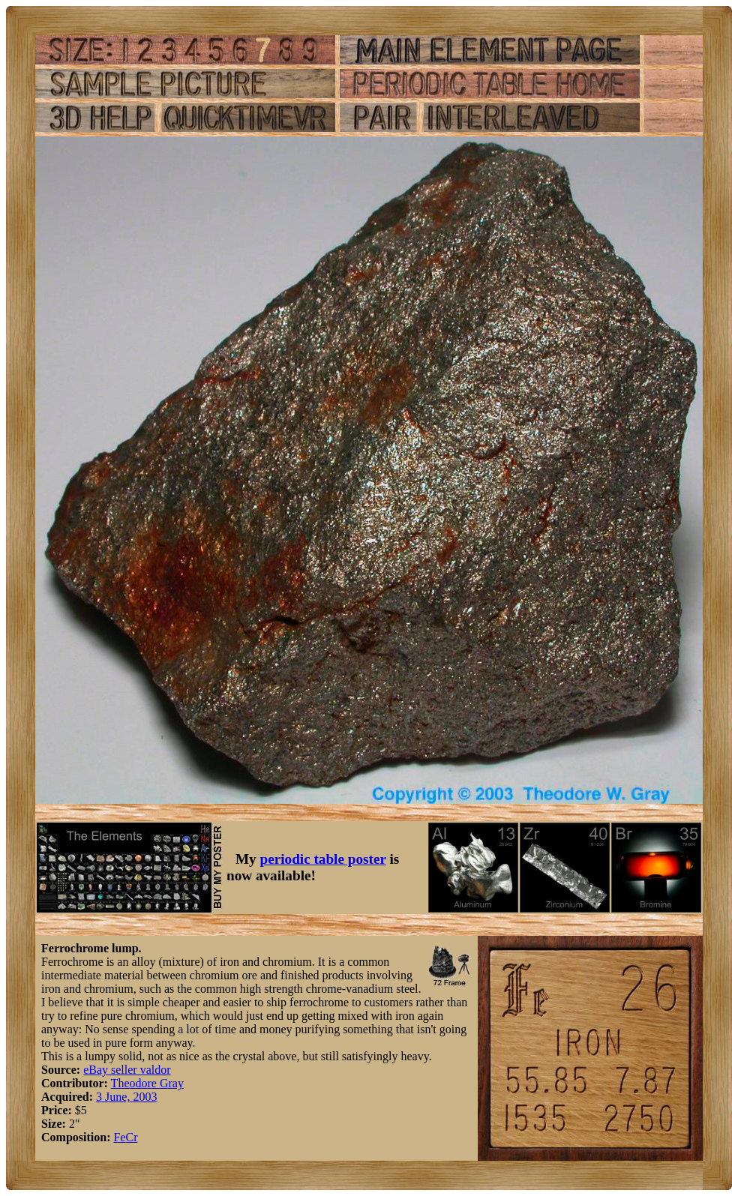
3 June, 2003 (126, 1096)
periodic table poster (323, 859)
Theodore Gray (147, 1083)
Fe (119, 1137)
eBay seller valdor (126, 1069)
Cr (131, 1137)
